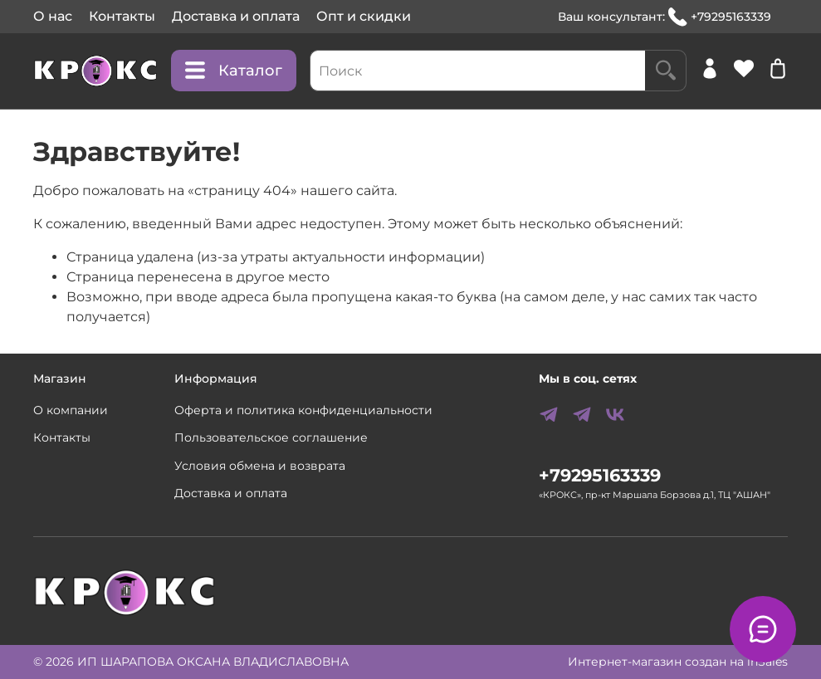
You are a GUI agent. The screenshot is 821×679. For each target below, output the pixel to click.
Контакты (122, 16)
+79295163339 (719, 17)
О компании (70, 410)
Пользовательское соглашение (271, 437)
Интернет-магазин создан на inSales (678, 661)
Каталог (233, 71)
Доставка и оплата (236, 16)
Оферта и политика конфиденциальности (303, 410)
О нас (52, 16)
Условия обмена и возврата (259, 465)
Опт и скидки (363, 16)
